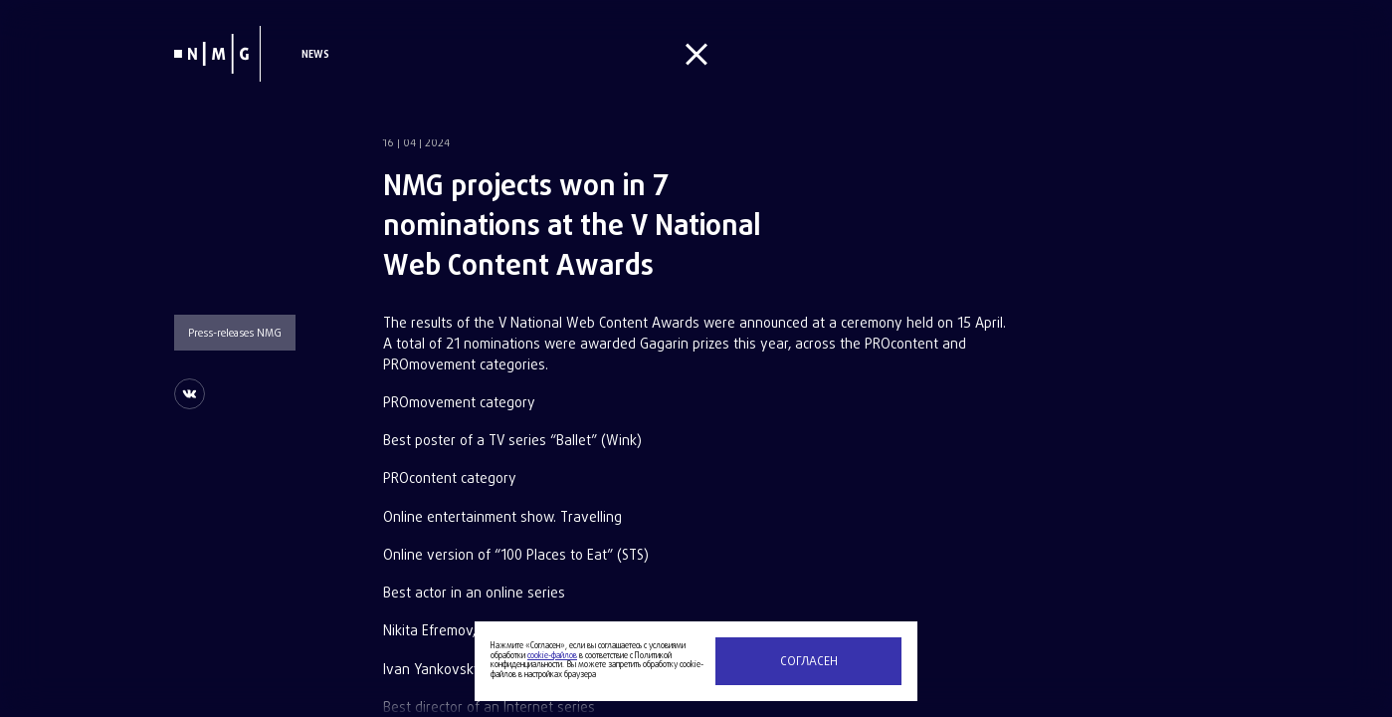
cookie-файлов (552, 656)
